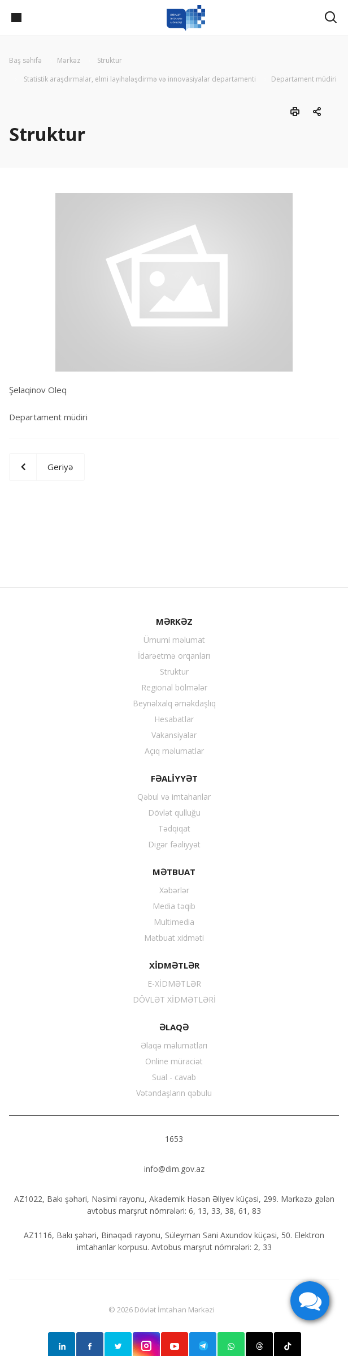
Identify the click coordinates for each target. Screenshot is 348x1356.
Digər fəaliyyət (174, 844)
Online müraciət (174, 1061)
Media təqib (174, 906)
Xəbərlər (174, 890)
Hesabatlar (174, 719)
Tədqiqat (174, 828)
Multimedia (174, 921)
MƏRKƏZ (174, 621)
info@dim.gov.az (174, 1168)
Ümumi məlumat (174, 639)
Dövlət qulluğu (174, 812)
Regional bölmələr (174, 687)
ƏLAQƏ (174, 1027)
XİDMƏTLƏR (174, 965)
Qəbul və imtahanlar (174, 796)
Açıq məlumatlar (174, 750)
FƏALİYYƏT (174, 778)
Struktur (174, 671)
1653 (174, 1138)
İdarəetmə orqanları (174, 655)
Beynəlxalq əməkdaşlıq (174, 703)
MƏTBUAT (174, 871)
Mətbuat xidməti (174, 937)
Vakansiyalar (174, 735)
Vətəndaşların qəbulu (174, 1093)
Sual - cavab (174, 1077)
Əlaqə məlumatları (174, 1045)
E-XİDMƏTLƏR (174, 983)
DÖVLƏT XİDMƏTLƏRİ (174, 999)
